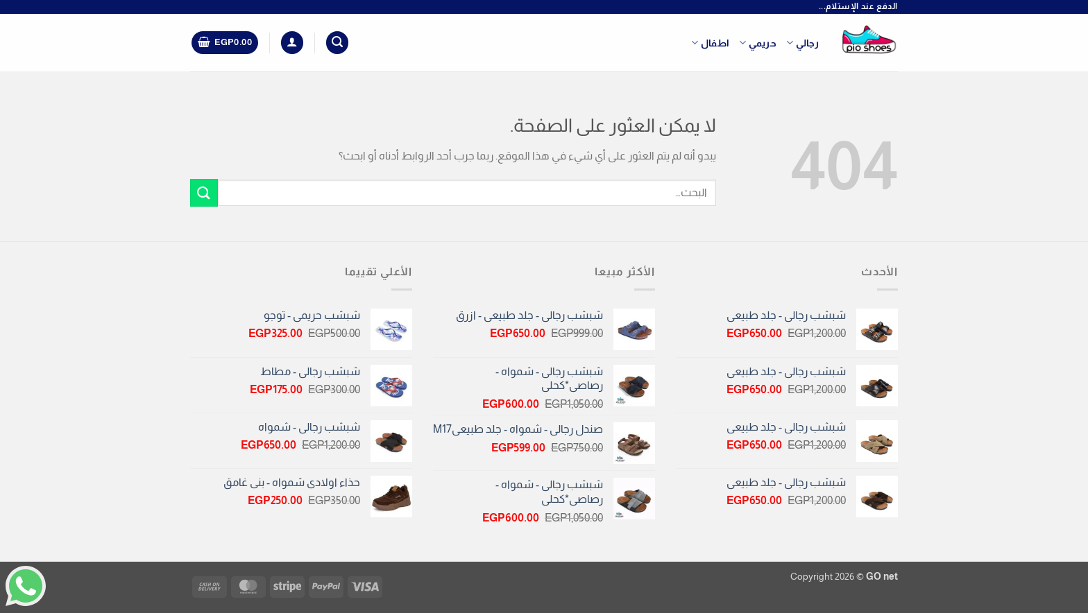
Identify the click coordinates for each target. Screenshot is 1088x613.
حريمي (757, 42)
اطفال (710, 42)
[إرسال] (204, 192)
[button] (337, 42)
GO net (882, 576)
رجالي (802, 42)
